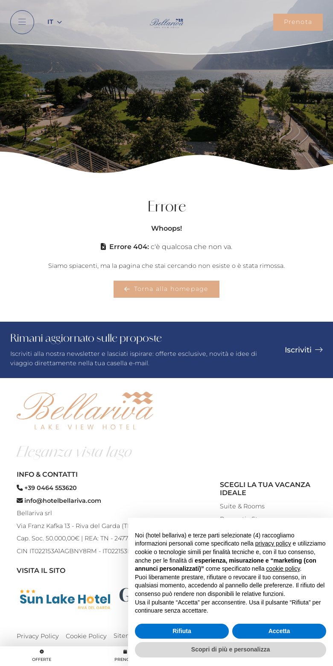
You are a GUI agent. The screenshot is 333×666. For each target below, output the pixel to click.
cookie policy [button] (283, 568)
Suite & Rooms (242, 506)
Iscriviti (304, 349)
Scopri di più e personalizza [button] (230, 649)
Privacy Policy (38, 636)
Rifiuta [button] (181, 631)
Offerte (41, 655)
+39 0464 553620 (47, 488)
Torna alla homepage (166, 289)
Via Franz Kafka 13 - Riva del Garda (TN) (75, 526)
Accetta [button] (279, 631)
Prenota (298, 22)
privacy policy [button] (273, 543)
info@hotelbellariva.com (59, 501)
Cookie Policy (86, 636)
